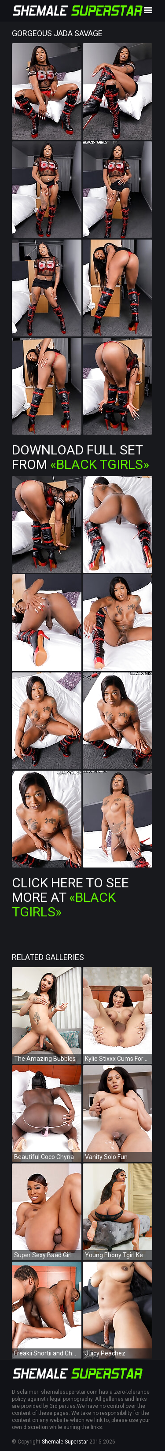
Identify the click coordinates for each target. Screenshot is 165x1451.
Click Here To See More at (70, 897)
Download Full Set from (80, 457)
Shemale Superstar (65, 1442)
